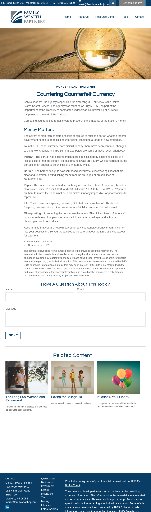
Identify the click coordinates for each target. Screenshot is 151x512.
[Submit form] (13, 335)
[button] (67, 17)
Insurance (47, 493)
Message (10, 308)
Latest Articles (49, 509)
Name (9, 289)
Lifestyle (46, 505)
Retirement (47, 482)
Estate (45, 489)
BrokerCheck (72, 485)
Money (45, 501)
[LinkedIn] (112, 3)
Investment (47, 486)
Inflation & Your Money (113, 397)
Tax (43, 497)
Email (80, 289)
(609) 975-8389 (63, 2)
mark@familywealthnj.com (20, 502)
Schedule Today (132, 2)
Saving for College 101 (67, 397)
